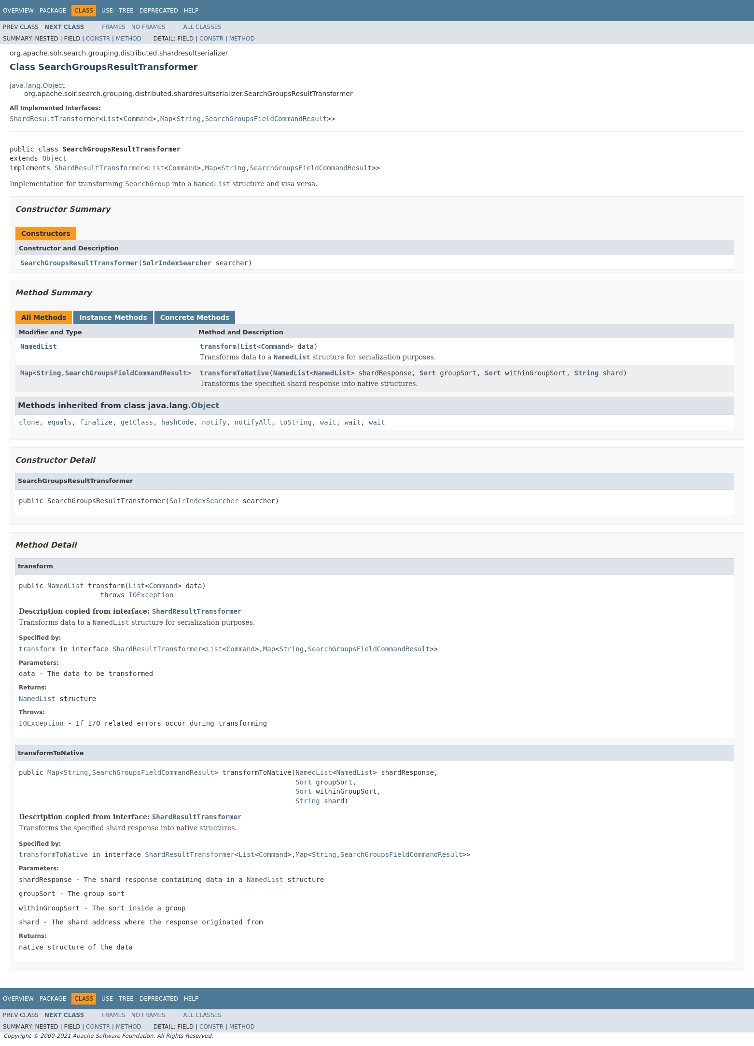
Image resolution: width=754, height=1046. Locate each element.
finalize (96, 422)
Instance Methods (113, 317)
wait (328, 422)
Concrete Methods (195, 317)
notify (214, 422)
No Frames (148, 27)
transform (218, 346)
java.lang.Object (37, 85)
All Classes (202, 27)
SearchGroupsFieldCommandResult (266, 119)
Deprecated (159, 10)
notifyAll (253, 422)
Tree (126, 10)
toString (295, 422)
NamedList (38, 346)
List (111, 119)
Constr (98, 38)
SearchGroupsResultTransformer (79, 263)
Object (54, 158)
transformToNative (234, 373)
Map (166, 119)
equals (59, 422)
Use (107, 10)
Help (191, 10)
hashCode (177, 422)
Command (138, 119)
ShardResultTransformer (54, 119)
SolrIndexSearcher (176, 263)
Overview (18, 10)
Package (53, 10)
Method (128, 38)
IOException (151, 595)
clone (29, 422)
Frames (114, 27)
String (189, 119)
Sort (427, 373)
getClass (137, 422)
